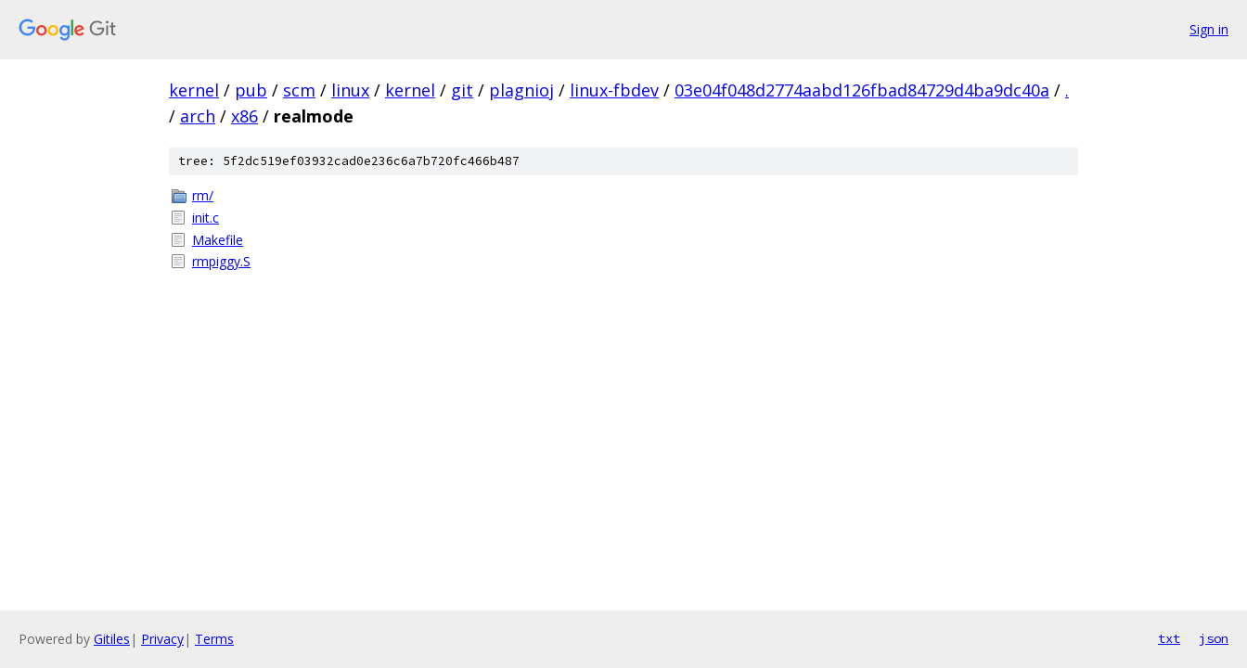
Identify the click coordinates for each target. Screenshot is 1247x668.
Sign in (1208, 29)
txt (1169, 638)
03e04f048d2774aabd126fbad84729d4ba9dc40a (862, 90)
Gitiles (112, 639)
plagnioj (521, 90)
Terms (214, 639)
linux (350, 90)
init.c (205, 217)
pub (251, 90)
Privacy (162, 639)
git (462, 90)
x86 (244, 116)
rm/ (202, 195)
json (1213, 638)
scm (299, 90)
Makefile (217, 240)
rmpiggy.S (221, 261)
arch (197, 116)
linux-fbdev (614, 90)
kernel (194, 90)
